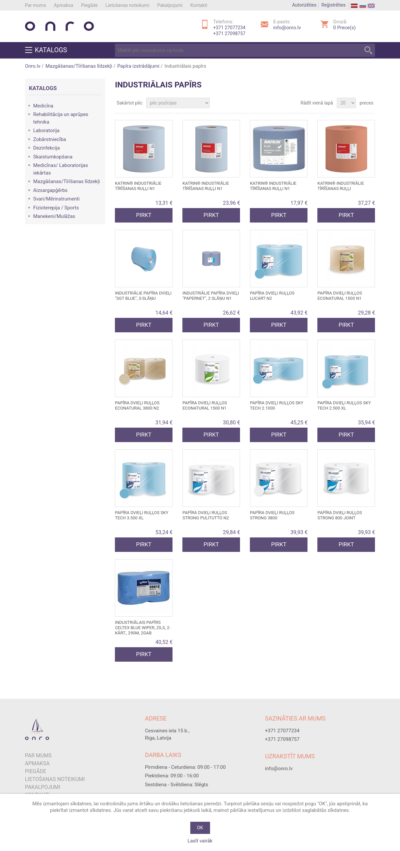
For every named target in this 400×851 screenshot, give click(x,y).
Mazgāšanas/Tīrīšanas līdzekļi (78, 66)
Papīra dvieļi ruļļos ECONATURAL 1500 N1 (339, 296)
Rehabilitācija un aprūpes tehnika (60, 118)
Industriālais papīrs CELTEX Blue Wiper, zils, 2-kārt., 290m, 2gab (143, 627)
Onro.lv (32, 66)
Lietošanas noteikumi (127, 5)
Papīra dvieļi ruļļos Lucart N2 (272, 296)
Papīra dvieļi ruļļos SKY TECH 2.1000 (276, 405)
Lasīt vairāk (200, 841)
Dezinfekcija (46, 148)
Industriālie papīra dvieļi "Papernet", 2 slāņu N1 (210, 296)
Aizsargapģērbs (50, 190)
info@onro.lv (287, 28)
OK (200, 827)
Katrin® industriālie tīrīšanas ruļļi (340, 186)
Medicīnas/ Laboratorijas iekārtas (60, 169)
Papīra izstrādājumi (138, 66)
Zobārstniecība (49, 139)
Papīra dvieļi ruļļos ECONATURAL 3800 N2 (137, 405)
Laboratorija (46, 130)
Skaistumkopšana (52, 157)
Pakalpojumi (169, 5)
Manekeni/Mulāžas (54, 216)
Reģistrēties (333, 5)
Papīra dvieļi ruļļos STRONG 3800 (272, 515)
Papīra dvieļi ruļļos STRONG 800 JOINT (339, 515)
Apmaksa (63, 5)
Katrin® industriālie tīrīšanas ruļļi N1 (138, 186)
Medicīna (43, 106)
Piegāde (89, 5)
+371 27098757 (229, 33)
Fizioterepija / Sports (56, 208)
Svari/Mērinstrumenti (56, 199)
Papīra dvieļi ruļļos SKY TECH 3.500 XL (141, 515)
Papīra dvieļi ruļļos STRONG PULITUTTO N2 (205, 515)
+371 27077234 (229, 27)
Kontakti (198, 5)
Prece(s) (344, 28)
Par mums (35, 5)
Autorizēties (304, 5)
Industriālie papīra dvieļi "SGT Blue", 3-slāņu (143, 296)
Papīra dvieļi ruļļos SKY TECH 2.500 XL (344, 405)
